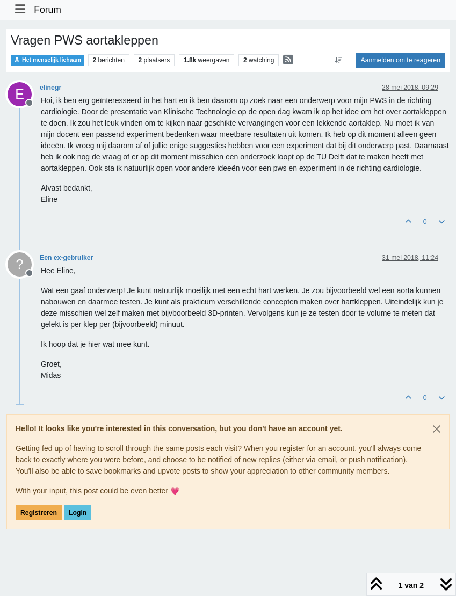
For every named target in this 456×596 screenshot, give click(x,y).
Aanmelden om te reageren (400, 60)
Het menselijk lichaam (47, 59)
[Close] (436, 429)
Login (77, 513)
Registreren (38, 513)
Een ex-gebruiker (66, 257)
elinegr (50, 87)
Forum (47, 9)
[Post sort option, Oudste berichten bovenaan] (338, 60)
